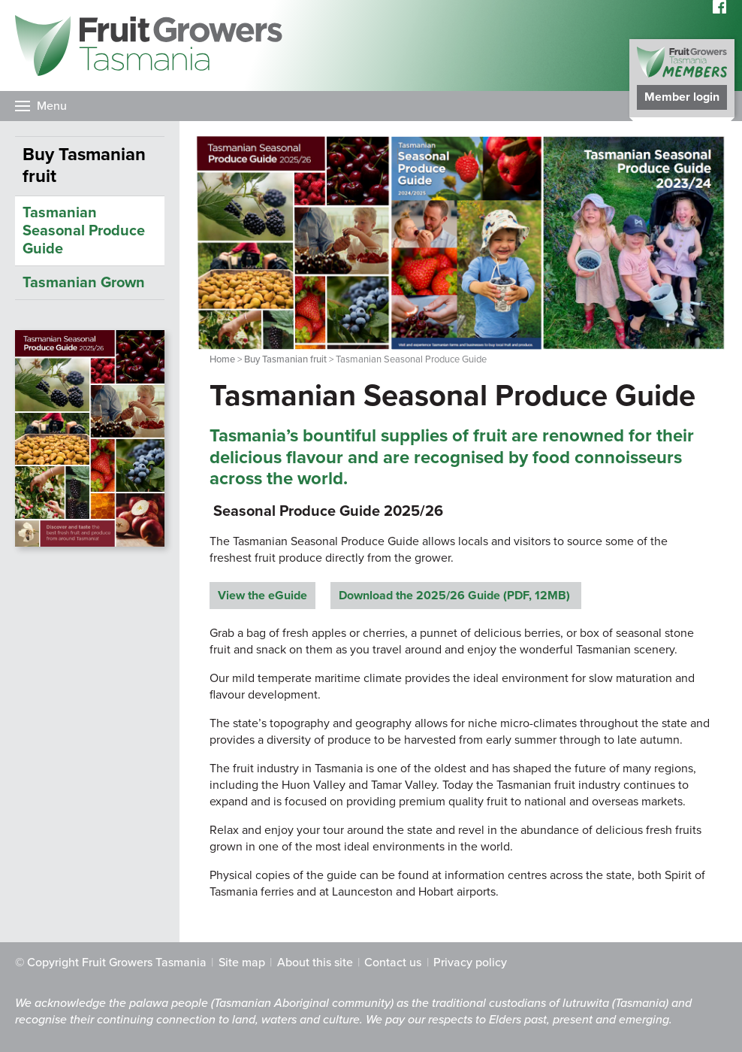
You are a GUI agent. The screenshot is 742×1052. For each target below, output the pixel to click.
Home (222, 359)
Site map (242, 962)
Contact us (392, 962)
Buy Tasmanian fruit (285, 359)
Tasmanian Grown (84, 283)
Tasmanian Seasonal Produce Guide (84, 231)
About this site (315, 962)
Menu (52, 106)
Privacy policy (470, 962)
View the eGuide (262, 595)
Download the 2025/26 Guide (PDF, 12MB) (456, 595)
